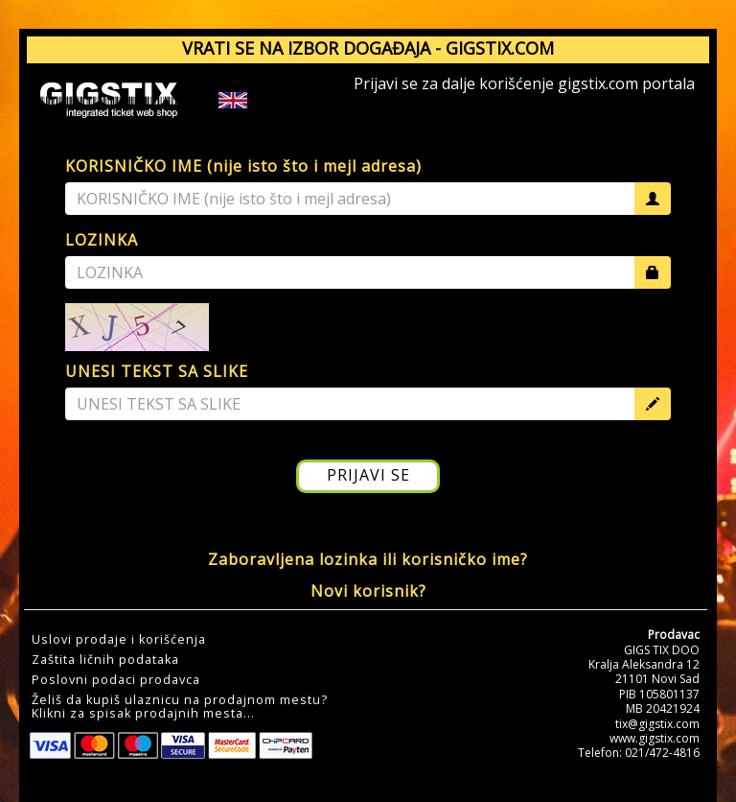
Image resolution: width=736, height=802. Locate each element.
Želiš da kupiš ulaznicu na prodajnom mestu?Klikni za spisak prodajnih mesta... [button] (180, 707)
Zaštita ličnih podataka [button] (105, 660)
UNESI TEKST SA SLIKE (156, 371)
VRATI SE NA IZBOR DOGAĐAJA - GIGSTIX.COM (368, 47)
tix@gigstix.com (657, 724)
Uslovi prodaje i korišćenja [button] (119, 640)
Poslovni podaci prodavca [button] (116, 680)
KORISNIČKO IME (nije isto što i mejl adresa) (243, 166)
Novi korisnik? (368, 591)
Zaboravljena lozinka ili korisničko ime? (368, 559)
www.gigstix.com (655, 738)
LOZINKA (101, 239)
